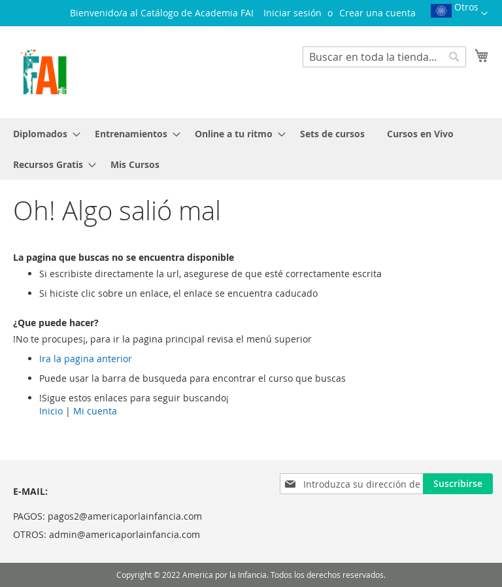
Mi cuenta (95, 411)
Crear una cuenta (377, 13)
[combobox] (384, 56)
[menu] (251, 149)
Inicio (51, 411)
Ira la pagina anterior (85, 358)
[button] (459, 15)
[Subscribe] (458, 483)
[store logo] (43, 71)
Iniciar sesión (292, 13)
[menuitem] (42, 133)
